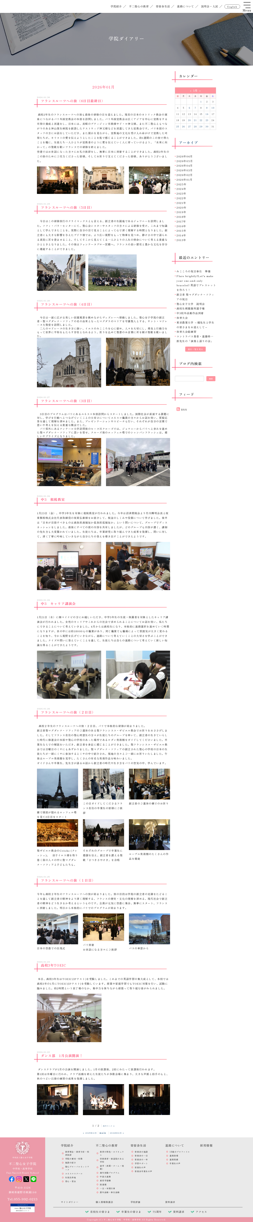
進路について (184, 6)
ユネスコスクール (74, 1173)
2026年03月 (185, 170)
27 (189, 126)
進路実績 (174, 1159)
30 (207, 126)
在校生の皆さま (100, 1212)
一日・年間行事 (107, 1188)
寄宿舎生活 (162, 6)
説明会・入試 (209, 6)
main (102, 1132)
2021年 (181, 203)
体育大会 (182, 318)
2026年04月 (185, 165)
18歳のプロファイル (180, 1151)
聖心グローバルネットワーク (77, 1168)
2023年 (181, 193)
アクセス (201, 1212)
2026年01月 (185, 179)
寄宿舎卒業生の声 (143, 1171)
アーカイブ (188, 142)
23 (207, 120)
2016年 (181, 226)
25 (177, 126)
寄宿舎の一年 (141, 1159)
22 (201, 120)
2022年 (181, 198)
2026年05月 (185, 161)
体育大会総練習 (186, 332)
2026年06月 (185, 156)
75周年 (157, 1212)
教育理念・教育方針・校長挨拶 (77, 1153)
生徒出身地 (70, 1177)
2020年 (182, 207)
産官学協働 (105, 1180)
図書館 (103, 1184)
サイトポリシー (69, 1202)
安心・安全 (70, 1181)
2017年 (181, 221)
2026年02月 (185, 175)
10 (213, 107)
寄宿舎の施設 (141, 1151)
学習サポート (141, 1163)
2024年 (181, 189)
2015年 (181, 230)
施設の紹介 (70, 1162)
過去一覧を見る (195, 349)
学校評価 (136, 1202)
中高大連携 (105, 1176)
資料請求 (170, 1202)
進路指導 (174, 1155)
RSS (184, 409)
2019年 (181, 212)
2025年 (182, 184)
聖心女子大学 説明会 (191, 304)
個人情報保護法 (104, 1202)
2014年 (181, 235)
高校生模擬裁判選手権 (191, 308)
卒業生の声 (175, 1163)
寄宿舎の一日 (141, 1155)
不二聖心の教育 (138, 6)
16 (207, 114)
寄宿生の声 (140, 1167)
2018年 (181, 217)
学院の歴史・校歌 (74, 1158)
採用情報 (206, 1145)
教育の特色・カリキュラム (112, 1153)
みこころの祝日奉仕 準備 (194, 271)
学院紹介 (115, 6)
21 (195, 120)
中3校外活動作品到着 (190, 313)
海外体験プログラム (110, 1172)
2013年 (181, 240)
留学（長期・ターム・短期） (112, 1167)
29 (201, 126)
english (231, 6)
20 (189, 120)
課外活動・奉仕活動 (110, 1192)
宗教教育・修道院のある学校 (112, 1160)
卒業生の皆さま (131, 1212)
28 (195, 126)
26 (183, 126)
